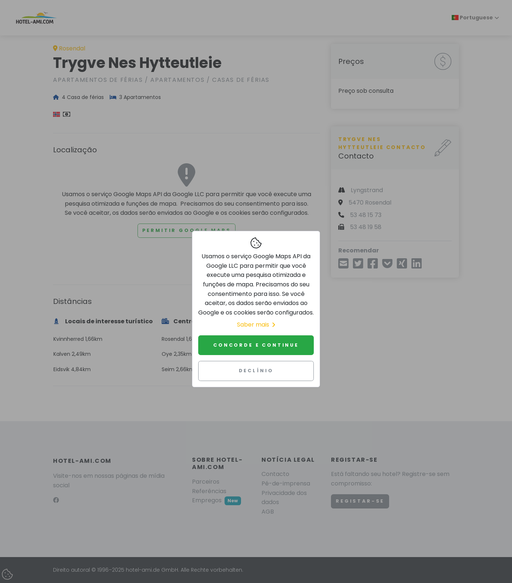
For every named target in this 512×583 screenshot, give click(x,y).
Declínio (256, 370)
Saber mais (256, 324)
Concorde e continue (256, 345)
